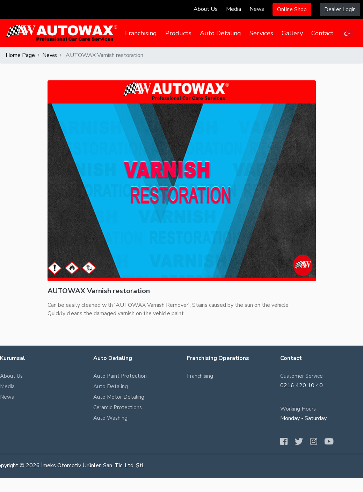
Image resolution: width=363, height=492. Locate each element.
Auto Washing (110, 417)
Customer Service (301, 375)
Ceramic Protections (117, 407)
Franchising (141, 33)
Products (178, 33)
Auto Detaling (220, 33)
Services (261, 33)
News (256, 9)
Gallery (292, 33)
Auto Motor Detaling (118, 396)
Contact (322, 33)
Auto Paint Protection (120, 375)
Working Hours (298, 408)
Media (233, 9)
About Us (206, 9)
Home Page (20, 55)
